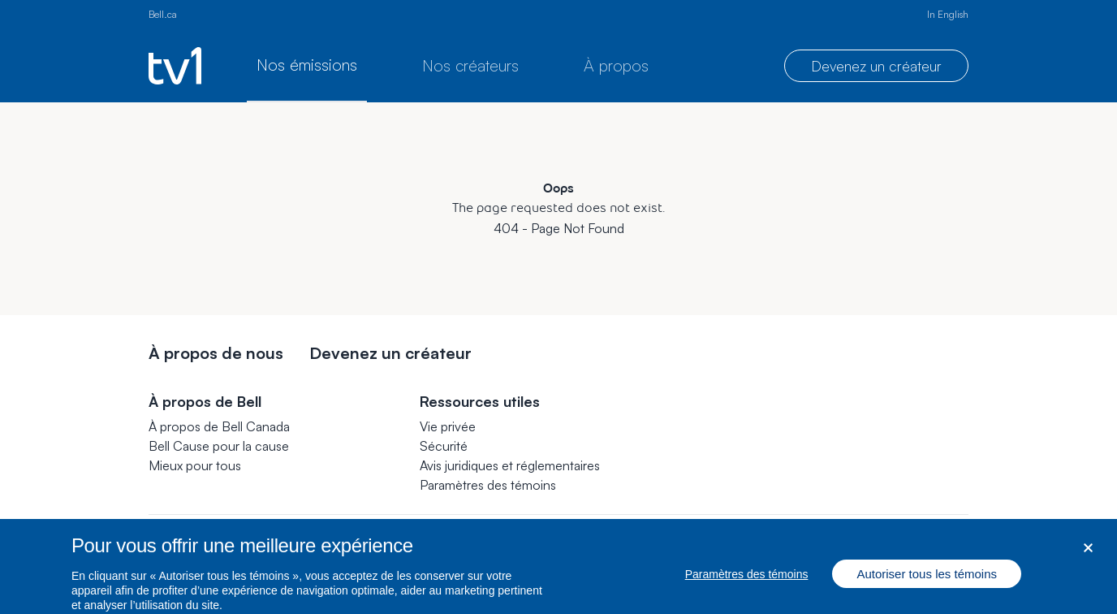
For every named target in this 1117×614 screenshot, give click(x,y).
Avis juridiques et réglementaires (510, 465)
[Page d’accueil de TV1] (175, 65)
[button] (488, 485)
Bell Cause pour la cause (219, 446)
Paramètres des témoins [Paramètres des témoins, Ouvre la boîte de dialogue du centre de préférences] (747, 580)
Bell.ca (163, 14)
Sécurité (444, 446)
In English (947, 14)
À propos (616, 65)
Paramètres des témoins (488, 485)
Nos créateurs (470, 65)
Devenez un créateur (876, 66)
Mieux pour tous (195, 465)
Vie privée (448, 426)
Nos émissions (307, 64)
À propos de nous (216, 353)
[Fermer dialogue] (1088, 554)
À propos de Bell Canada (219, 426)
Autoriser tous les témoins (926, 580)
